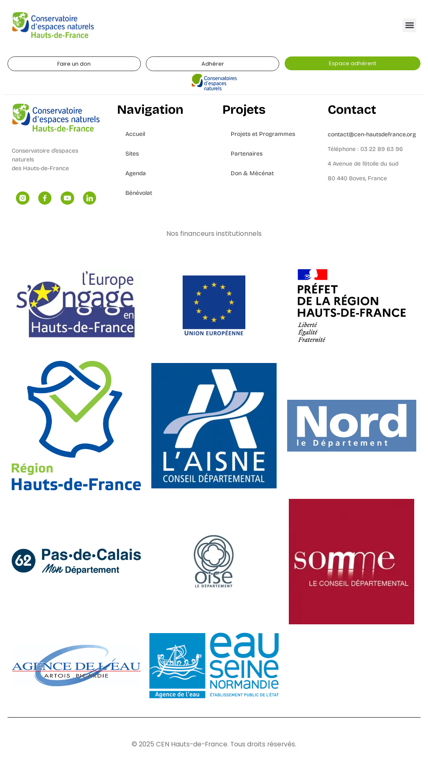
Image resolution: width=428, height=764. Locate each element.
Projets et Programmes (263, 134)
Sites (132, 153)
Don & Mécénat (252, 173)
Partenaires (246, 153)
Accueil (135, 134)
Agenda (135, 173)
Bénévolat (138, 193)
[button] (409, 25)
